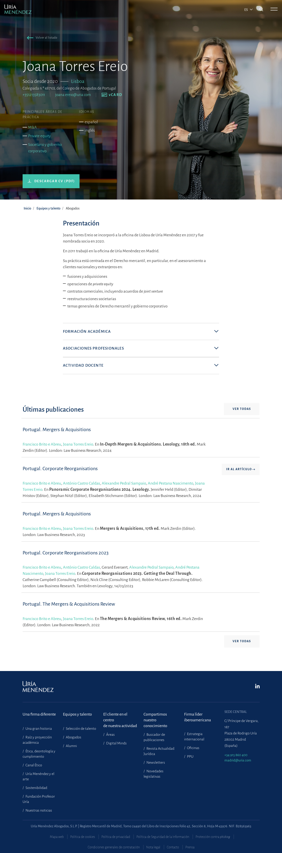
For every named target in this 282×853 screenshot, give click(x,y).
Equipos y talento (48, 208)
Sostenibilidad (36, 788)
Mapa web (57, 837)
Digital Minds (116, 743)
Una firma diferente (39, 714)
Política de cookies (82, 837)
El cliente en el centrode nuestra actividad (120, 717)
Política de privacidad (115, 837)
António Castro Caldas (81, 485)
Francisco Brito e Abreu (42, 446)
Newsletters (155, 763)
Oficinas (192, 748)
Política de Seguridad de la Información (162, 837)
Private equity (39, 136)
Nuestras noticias (38, 810)
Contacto (173, 847)
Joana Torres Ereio (78, 446)
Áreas (110, 735)
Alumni (71, 746)
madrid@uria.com (237, 760)
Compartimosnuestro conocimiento (155, 717)
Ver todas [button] (242, 411)
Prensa (189, 847)
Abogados (73, 737)
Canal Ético (33, 765)
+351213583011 (34, 95)
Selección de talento (80, 729)
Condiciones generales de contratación (114, 847)
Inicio (27, 208)
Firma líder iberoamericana (197, 717)
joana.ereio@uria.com (73, 95)
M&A (32, 127)
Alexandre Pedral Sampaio (124, 485)
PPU (189, 757)
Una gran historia (38, 729)
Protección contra (213, 837)
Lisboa (77, 81)
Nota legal (153, 847)
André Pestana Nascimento (170, 485)
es (246, 10)
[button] (41, 38)
